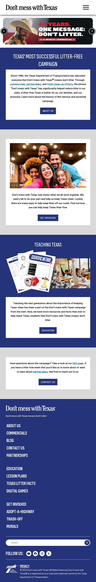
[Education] (48, 330)
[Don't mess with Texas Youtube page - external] (28, 553)
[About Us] (48, 111)
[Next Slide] (92, 31)
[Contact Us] (48, 382)
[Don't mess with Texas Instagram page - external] (42, 553)
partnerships (33, 84)
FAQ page (77, 363)
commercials (17, 84)
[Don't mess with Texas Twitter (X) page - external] (48, 553)
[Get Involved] (48, 218)
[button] (86, 7)
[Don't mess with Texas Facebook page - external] (35, 553)
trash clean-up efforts (60, 84)
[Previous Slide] (4, 31)
